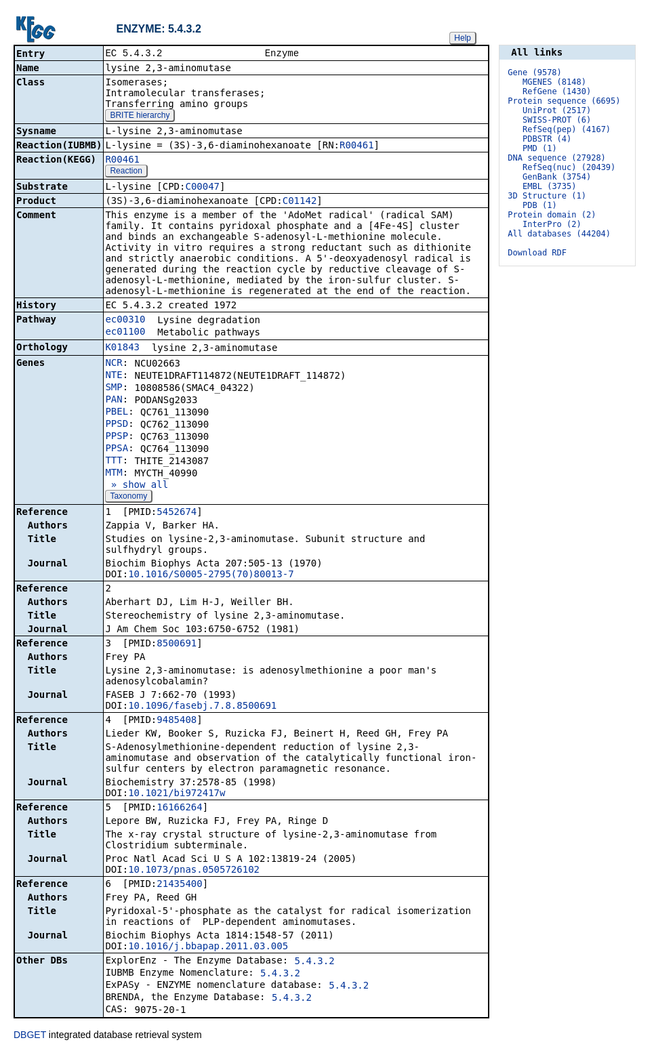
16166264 (179, 808)
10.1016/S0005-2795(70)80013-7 (210, 575)
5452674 (177, 513)
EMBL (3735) (549, 186)
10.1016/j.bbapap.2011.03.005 (208, 947)
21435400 (179, 885)
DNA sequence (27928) (557, 158)
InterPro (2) (552, 224)
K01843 (122, 348)
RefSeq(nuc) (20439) (569, 167)
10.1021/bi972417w (176, 794)
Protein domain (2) (552, 215)
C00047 (202, 187)
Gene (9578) (534, 72)
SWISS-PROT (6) (557, 120)
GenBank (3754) (557, 177)
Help (462, 38)
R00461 (357, 146)
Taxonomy (128, 497)
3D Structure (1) (547, 196)
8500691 (177, 644)
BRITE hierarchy (139, 116)
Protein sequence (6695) (564, 101)
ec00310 (125, 320)
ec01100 (125, 332)
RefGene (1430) (557, 91)
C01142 (300, 201)
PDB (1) (540, 205)
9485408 (177, 721)
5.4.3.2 (315, 962)
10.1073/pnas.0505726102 (194, 870)
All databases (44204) (559, 234)
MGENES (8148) (554, 82)
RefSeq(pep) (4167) (567, 129)
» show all (136, 485)
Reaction (126, 172)
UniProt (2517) (557, 110)
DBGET (30, 1036)
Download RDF (537, 252)
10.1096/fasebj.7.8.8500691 (202, 706)
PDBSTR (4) (547, 139)
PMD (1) (540, 148)
